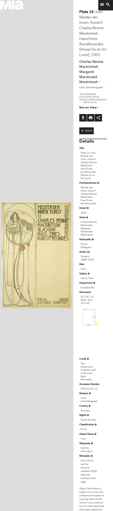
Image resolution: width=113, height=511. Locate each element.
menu (102, 4)
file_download (83, 117)
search (108, 4)
